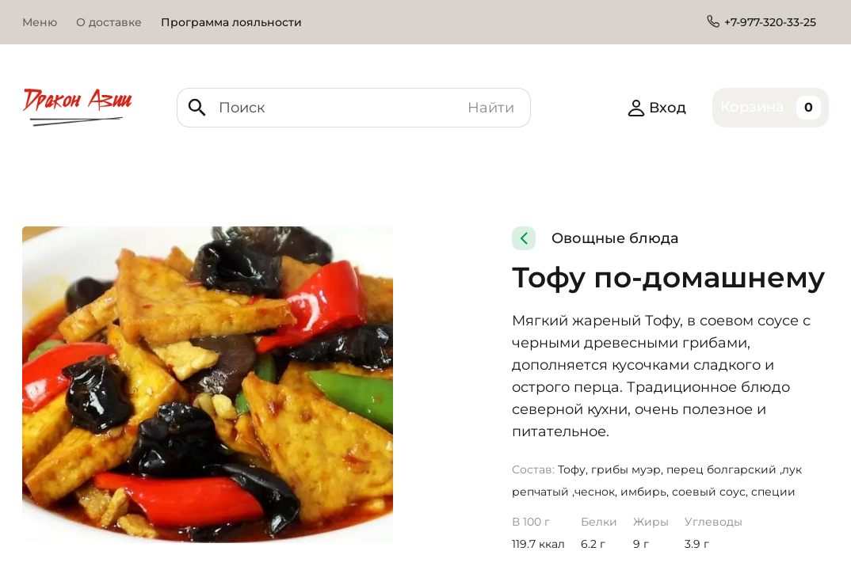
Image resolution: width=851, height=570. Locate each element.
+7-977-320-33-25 (770, 22)
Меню (39, 22)
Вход (656, 107)
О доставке (109, 22)
